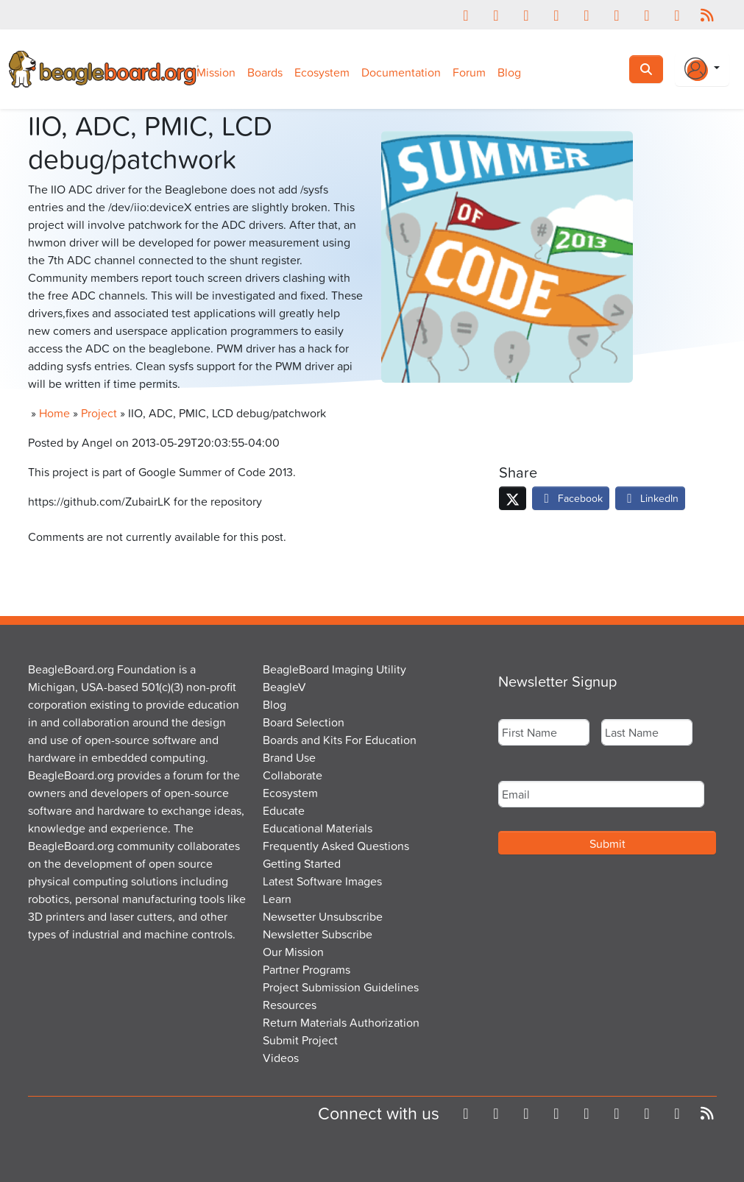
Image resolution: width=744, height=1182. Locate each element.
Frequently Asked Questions (336, 846)
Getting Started (302, 863)
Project (99, 413)
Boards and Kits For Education (340, 740)
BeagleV (284, 687)
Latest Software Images (322, 881)
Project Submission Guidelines (341, 987)
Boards (265, 72)
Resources (289, 1005)
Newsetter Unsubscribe (323, 916)
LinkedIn (650, 498)
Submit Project (300, 1040)
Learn (277, 899)
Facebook (571, 498)
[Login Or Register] (702, 69)
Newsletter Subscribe (317, 934)
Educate (284, 810)
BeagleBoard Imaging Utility (334, 669)
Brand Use (289, 757)
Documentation (401, 72)
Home (54, 413)
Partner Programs (306, 969)
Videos (281, 1058)
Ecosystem (322, 72)
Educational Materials (317, 828)
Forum (469, 72)
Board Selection (303, 722)
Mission (215, 72)
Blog (509, 72)
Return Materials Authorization (341, 1022)
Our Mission (293, 952)
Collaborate (292, 775)
